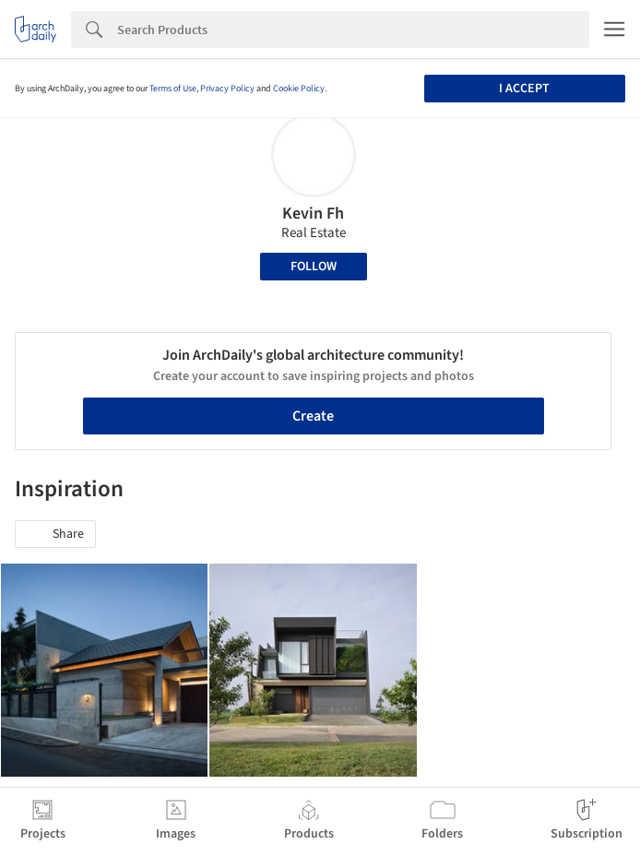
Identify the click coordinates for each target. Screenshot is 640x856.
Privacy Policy (227, 88)
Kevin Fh (313, 213)
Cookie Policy (299, 88)
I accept (524, 88)
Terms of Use (172, 88)
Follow (313, 266)
